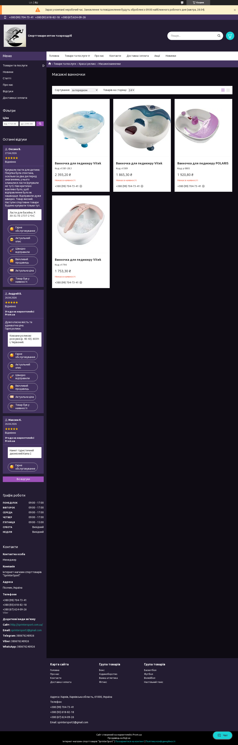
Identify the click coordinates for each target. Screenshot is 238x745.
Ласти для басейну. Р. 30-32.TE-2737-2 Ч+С (23, 214)
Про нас (99, 55)
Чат (223, 735)
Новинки (171, 55)
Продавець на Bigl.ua (119, 738)
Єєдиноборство (108, 674)
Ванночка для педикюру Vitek (78, 163)
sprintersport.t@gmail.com (26, 630)
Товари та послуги (76, 55)
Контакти (115, 55)
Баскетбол (150, 670)
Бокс (101, 670)
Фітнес (103, 682)
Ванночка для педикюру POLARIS (203, 163)
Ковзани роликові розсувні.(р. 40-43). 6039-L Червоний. (25, 339)
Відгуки (8, 91)
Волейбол (149, 678)
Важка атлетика (108, 678)
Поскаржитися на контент (129, 741)
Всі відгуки (23, 479)
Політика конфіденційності (160, 741)
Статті (7, 78)
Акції (157, 55)
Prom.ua (137, 734)
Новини (8, 71)
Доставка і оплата (138, 55)
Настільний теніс (153, 682)
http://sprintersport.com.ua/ (27, 624)
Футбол (148, 674)
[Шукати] (219, 36)
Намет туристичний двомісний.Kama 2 (22, 452)
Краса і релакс (87, 63)
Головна (54, 55)
